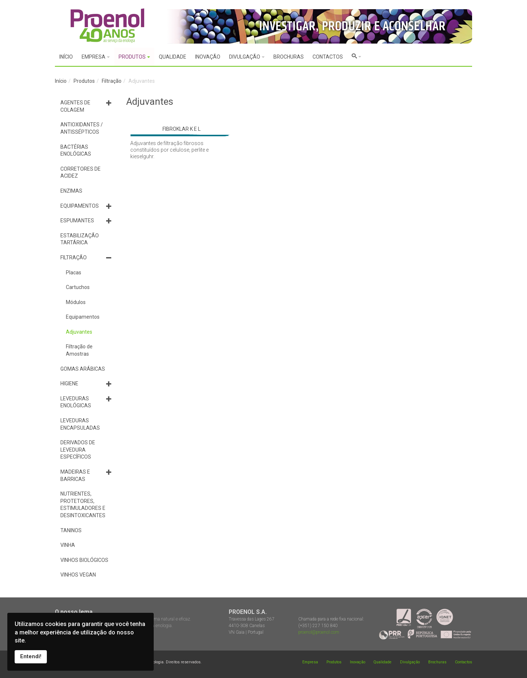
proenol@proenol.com (318, 632)
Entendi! (30, 656)
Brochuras (437, 662)
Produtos (84, 81)
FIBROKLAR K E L (181, 129)
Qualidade (382, 662)
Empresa (310, 662)
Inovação (357, 662)
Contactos (463, 662)
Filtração (112, 81)
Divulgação (410, 662)
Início (61, 81)
